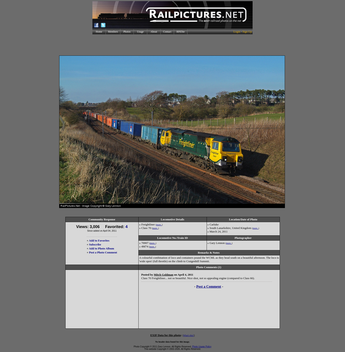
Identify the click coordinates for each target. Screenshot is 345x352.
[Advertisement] (172, 45)
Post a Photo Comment (103, 252)
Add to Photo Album (101, 248)
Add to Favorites (99, 240)
